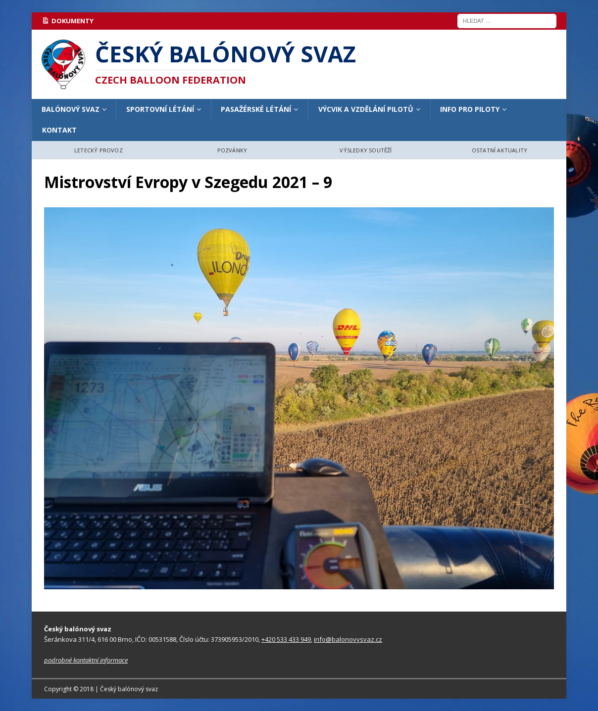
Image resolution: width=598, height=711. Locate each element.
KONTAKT (59, 130)
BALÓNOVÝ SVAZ (71, 109)
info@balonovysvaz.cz (348, 639)
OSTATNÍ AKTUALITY (499, 150)
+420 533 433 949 (286, 639)
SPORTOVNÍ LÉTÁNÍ (160, 109)
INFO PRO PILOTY (469, 109)
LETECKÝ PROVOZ (98, 150)
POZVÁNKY (232, 150)
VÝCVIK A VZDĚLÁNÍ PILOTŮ (365, 109)
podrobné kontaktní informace (86, 660)
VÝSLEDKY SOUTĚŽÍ (366, 150)
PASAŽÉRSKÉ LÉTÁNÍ (256, 109)
